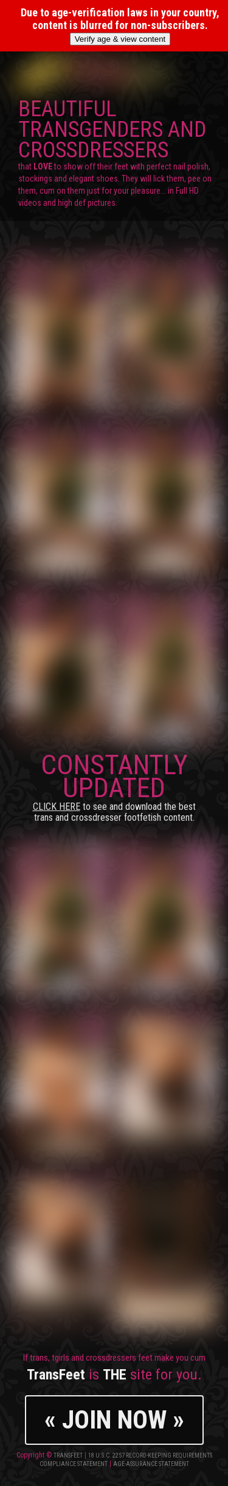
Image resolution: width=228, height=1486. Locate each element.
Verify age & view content (120, 39)
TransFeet (68, 1455)
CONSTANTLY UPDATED (114, 786)
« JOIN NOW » (114, 1420)
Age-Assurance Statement (151, 1464)
